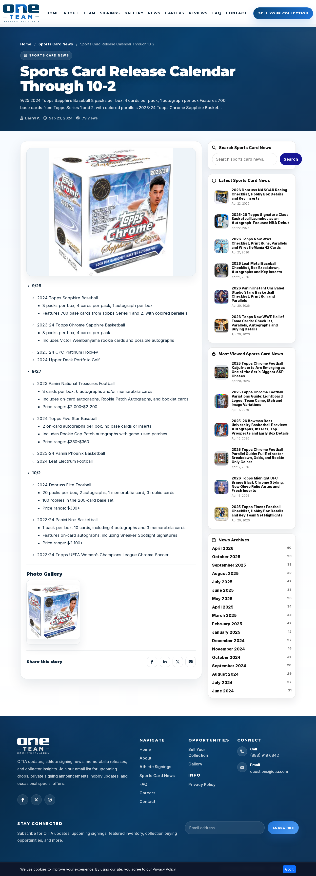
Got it (289, 869)
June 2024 (223, 690)
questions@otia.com (269, 771)
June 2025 (223, 590)
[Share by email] (190, 662)
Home (52, 13)
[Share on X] (178, 662)
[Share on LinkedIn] (165, 662)
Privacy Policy (202, 784)
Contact (236, 13)
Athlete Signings (155, 766)
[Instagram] (49, 799)
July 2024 (222, 682)
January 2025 (226, 632)
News (154, 13)
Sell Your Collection (283, 13)
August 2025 (225, 573)
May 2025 (222, 598)
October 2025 (226, 556)
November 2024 (228, 649)
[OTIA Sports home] (33, 746)
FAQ (216, 13)
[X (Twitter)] (36, 799)
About (71, 13)
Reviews (198, 13)
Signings (110, 13)
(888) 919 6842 (264, 755)
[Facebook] (22, 799)
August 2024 (225, 674)
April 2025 (222, 607)
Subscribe (283, 828)
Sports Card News (56, 44)
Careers (174, 13)
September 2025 (229, 565)
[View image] (53, 612)
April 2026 (223, 548)
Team (89, 13)
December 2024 (228, 640)
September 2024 (229, 665)
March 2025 (224, 615)
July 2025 (222, 581)
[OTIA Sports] (21, 13)
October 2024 (226, 657)
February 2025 (227, 623)
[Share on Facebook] (152, 662)
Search (291, 159)
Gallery (133, 13)
